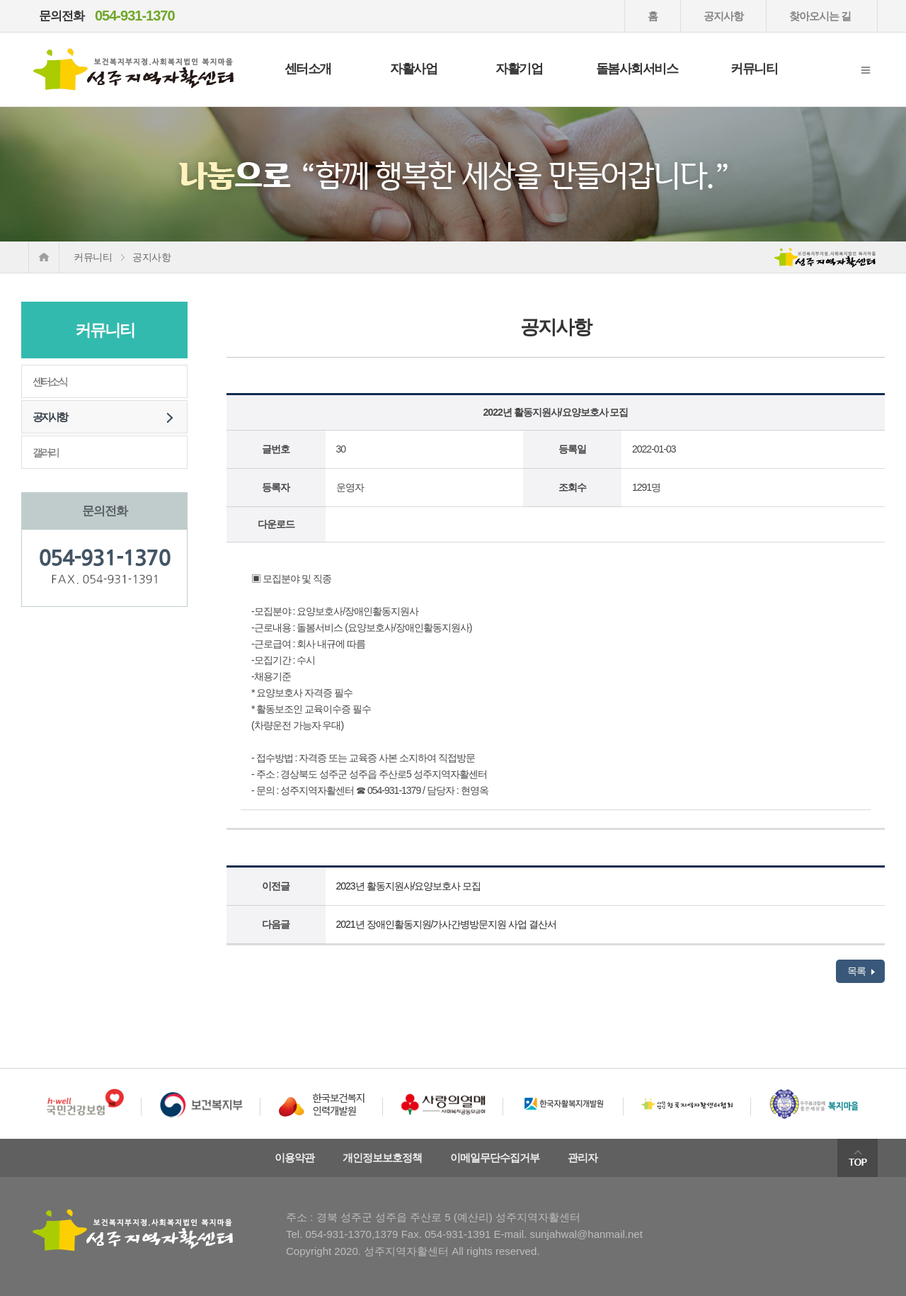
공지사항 (723, 16)
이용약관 (294, 1158)
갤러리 (45, 452)
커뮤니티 (753, 69)
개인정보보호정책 (382, 1158)
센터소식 (50, 381)
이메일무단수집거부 (494, 1158)
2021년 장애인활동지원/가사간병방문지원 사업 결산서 (446, 924)
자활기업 (518, 69)
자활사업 (413, 69)
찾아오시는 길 (820, 16)
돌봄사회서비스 (637, 69)
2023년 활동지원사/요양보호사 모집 (408, 886)
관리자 (582, 1158)
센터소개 (308, 69)
